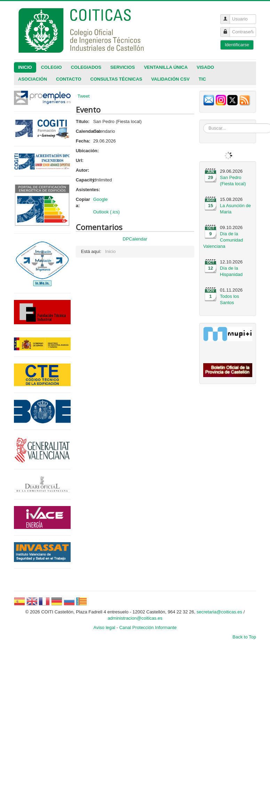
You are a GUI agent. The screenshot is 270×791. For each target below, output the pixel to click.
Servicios (122, 67)
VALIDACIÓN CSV (170, 79)
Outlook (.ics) (106, 211)
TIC (202, 79)
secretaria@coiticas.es (219, 611)
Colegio (51, 67)
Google (100, 199)
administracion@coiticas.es (135, 618)
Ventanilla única (166, 67)
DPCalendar (135, 239)
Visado (205, 67)
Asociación (32, 79)
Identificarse (237, 44)
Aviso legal (105, 627)
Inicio (25, 67)
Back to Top (244, 636)
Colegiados (86, 67)
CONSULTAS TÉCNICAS (116, 79)
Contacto (68, 79)
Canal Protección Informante (148, 627)
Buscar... (203, 123)
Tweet (84, 96)
